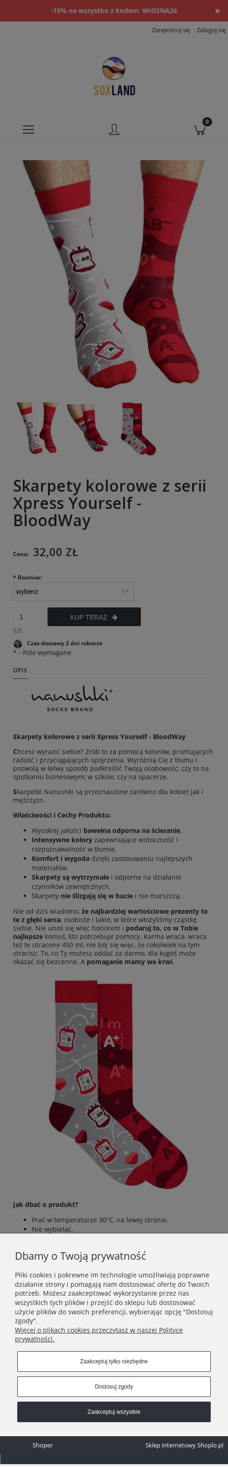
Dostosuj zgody (114, 1386)
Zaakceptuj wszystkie (114, 1412)
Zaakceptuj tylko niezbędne (114, 1361)
